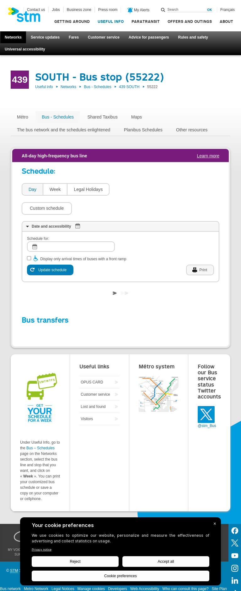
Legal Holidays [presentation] (88, 189)
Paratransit (145, 21)
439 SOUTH (129, 87)
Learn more (208, 155)
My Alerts (138, 10)
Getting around (72, 21)
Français (227, 10)
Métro (22, 116)
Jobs (56, 10)
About (226, 21)
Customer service (104, 37)
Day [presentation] (32, 189)
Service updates (45, 37)
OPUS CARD (92, 363)
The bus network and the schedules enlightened (63, 129)
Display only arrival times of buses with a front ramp (83, 240)
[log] (71, 228)
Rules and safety (193, 37)
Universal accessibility (25, 49)
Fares (74, 37)
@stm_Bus (207, 407)
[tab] (32, 189)
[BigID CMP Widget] (120, 553)
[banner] (27, 16)
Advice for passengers (149, 37)
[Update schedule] (50, 251)
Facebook (234, 511)
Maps (136, 116)
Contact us (36, 10)
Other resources (191, 129)
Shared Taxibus (102, 116)
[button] (138, 189)
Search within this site (163, 10)
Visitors (87, 400)
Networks (13, 37)
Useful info (111, 21)
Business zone (79, 10)
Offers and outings (190, 21)
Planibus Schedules (143, 129)
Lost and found (93, 388)
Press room (107, 10)
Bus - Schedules (97, 87)
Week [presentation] (55, 189)
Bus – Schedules (40, 429)
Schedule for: (38, 220)
